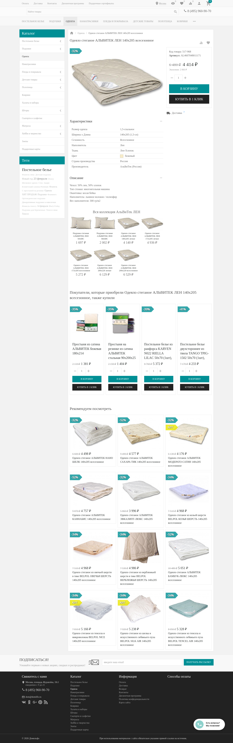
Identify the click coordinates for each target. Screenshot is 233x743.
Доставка (38, 3)
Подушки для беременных (33, 210)
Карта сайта (124, 702)
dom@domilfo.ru (33, 697)
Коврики (182, 21)
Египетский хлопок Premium (35, 187)
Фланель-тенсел (29, 206)
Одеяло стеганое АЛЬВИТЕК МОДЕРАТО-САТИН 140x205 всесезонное (184, 462)
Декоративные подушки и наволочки (39, 202)
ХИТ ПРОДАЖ (29, 194)
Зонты (25, 141)
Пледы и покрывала (115, 21)
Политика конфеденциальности (134, 699)
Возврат (123, 689)
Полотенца (165, 21)
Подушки (55, 21)
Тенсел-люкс (52, 210)
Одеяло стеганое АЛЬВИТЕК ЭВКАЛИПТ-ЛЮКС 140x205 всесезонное (136, 519)
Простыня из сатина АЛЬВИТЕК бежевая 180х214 (86, 348)
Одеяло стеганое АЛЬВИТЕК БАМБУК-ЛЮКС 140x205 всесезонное (184, 576)
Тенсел (25, 213)
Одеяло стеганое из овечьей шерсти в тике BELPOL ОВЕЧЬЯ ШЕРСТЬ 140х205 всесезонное (92, 576)
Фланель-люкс (28, 175)
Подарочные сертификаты (101, 3)
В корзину (189, 88)
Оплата (25, 3)
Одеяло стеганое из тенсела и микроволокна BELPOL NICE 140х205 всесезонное (88, 637)
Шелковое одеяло (30, 183)
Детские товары (143, 21)
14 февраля (42, 206)
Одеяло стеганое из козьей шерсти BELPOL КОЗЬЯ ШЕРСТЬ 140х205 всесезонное (187, 519)
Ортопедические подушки (33, 198)
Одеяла (70, 21)
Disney (51, 179)
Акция (46, 183)
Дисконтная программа (73, 3)
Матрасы (26, 126)
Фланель (53, 187)
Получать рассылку (198, 662)
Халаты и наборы (30, 103)
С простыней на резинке (33, 190)
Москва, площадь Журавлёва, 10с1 (42, 682)
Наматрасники (89, 21)
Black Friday (54, 206)
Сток (40, 183)
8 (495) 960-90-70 (199, 11)
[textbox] (103, 12)
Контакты (52, 3)
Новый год (27, 178)
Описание (76, 178)
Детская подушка (43, 174)
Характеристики (81, 121)
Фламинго (52, 194)
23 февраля (40, 178)
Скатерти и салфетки (32, 118)
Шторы (25, 110)
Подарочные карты (31, 149)
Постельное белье (33, 21)
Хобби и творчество (31, 133)
